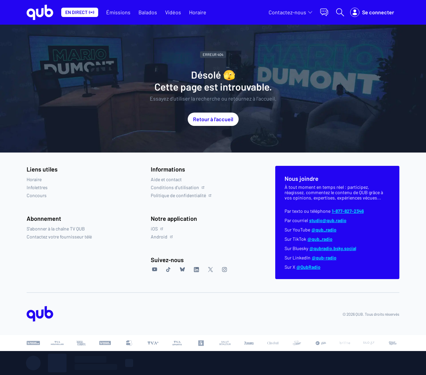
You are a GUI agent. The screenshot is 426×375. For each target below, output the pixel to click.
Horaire (34, 179)
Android (162, 236)
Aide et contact (166, 179)
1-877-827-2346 (348, 211)
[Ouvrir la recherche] (340, 12)
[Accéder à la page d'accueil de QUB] (40, 314)
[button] (324, 12)
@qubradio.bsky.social (333, 248)
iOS (157, 228)
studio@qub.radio (327, 220)
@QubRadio (308, 267)
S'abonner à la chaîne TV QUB (56, 228)
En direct (79, 12)
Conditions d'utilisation (177, 187)
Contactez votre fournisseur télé (59, 236)
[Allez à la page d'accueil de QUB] (40, 12)
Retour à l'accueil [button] (213, 119)
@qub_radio (324, 229)
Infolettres (37, 187)
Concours (37, 195)
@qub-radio (324, 257)
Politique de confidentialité (181, 195)
